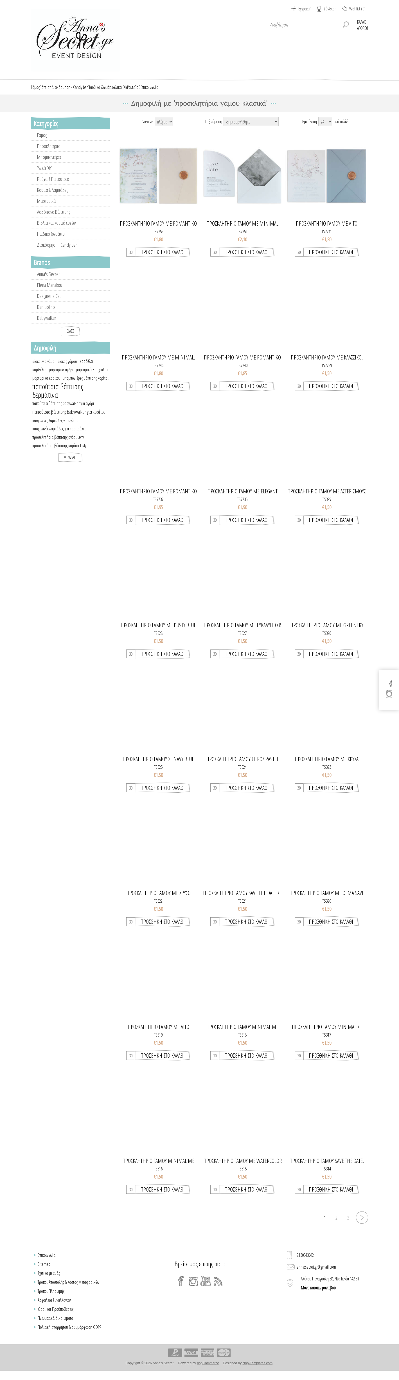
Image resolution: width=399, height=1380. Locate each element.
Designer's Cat (49, 302)
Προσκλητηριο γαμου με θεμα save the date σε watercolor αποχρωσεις (326, 899)
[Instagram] (193, 1288)
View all (70, 464)
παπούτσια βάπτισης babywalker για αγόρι (63, 410)
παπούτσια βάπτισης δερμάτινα (57, 397)
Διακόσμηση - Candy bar (57, 251)
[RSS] (218, 1288)
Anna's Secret (48, 280)
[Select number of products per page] (325, 127)
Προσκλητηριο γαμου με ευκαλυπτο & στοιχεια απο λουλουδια (242, 631)
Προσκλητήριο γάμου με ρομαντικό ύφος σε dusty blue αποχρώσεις (158, 230)
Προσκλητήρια (48, 152)
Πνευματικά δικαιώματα (55, 1324)
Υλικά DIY (44, 174)
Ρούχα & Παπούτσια (53, 185)
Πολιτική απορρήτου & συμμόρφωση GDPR (70, 1333)
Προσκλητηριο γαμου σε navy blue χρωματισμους (158, 765)
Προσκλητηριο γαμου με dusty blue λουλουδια (158, 631)
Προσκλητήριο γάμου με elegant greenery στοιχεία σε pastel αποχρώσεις (242, 498)
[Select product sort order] (251, 127)
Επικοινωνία (46, 1261)
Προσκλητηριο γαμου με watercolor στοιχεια (242, 1167)
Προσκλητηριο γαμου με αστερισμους (326, 498)
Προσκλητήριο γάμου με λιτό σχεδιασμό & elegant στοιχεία (326, 230)
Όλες (70, 337)
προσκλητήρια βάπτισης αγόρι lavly (58, 443)
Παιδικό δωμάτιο (51, 240)
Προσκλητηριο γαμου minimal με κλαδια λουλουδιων (242, 1033)
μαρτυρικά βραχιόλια (92, 376)
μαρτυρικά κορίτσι (46, 384)
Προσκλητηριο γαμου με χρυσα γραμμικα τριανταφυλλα (327, 765)
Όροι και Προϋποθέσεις (55, 1315)
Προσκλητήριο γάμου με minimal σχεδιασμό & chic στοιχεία (242, 230)
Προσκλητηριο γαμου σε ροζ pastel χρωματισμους (242, 765)
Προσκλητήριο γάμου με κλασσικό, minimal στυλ (327, 364)
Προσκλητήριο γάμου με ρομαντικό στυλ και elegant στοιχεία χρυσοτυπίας (242, 364)
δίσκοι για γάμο (43, 367)
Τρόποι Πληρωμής (51, 1297)
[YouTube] (206, 1288)
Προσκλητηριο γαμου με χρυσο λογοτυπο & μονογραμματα (158, 899)
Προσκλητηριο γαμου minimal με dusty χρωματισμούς (158, 1167)
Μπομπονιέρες (49, 163)
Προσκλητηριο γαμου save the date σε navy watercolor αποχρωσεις (242, 899)
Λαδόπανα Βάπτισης (53, 218)
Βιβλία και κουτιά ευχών (56, 229)
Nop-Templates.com (257, 1370)
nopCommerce (208, 1370)
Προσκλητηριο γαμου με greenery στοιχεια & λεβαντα (326, 631)
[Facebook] (181, 1288)
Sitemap (44, 1270)
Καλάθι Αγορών (362, 24)
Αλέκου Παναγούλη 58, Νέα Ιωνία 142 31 (330, 1289)
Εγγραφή (304, 9)
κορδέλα (86, 368)
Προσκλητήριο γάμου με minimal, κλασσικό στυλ (158, 364)
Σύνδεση (330, 9)
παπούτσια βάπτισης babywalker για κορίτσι (68, 418)
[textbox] (309, 24)
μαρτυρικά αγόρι (61, 376)
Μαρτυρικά (46, 207)
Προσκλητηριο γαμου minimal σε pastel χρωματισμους (327, 1033)
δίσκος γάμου (67, 367)
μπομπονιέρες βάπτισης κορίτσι (86, 384)
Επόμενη (362, 1224)
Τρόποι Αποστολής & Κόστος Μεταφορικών (68, 1288)
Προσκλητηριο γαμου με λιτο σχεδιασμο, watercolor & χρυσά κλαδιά (158, 1033)
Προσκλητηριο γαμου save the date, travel (326, 1167)
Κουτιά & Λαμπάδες (52, 196)
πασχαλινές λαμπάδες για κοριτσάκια (59, 435)
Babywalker (46, 324)
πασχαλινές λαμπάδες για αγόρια (55, 427)
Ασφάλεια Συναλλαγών (54, 1306)
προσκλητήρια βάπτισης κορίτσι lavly (59, 452)
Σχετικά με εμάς (49, 1279)
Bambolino (46, 313)
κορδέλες (39, 376)
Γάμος (42, 141)
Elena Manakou (49, 291)
